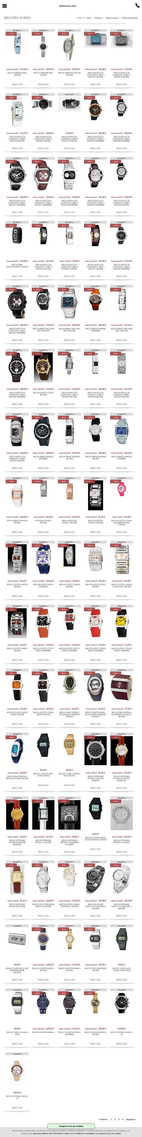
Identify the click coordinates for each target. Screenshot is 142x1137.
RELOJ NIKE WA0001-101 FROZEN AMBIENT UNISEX (69, 714)
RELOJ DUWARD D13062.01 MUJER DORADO (121, 778)
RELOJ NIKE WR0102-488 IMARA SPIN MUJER (17, 777)
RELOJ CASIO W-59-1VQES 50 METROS (121, 969)
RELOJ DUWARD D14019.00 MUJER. (17, 905)
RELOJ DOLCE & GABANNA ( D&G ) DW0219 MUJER (121, 203)
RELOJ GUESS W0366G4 (43, 1032)
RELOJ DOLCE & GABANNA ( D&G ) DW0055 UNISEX (69, 267)
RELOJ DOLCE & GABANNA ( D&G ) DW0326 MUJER (17, 139)
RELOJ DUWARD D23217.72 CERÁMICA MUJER (95, 906)
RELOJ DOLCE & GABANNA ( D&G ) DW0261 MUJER (43, 139)
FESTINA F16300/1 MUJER (43, 521)
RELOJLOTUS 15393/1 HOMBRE (43, 585)
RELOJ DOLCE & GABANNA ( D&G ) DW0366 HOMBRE (95, 203)
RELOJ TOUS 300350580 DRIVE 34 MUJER (43, 905)
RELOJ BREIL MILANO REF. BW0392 (69, 329)
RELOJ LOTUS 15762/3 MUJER (43, 393)
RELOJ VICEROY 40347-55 (122, 1033)
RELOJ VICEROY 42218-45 (17, 1097)
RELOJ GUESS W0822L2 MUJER (95, 1033)
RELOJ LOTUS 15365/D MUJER (17, 585)
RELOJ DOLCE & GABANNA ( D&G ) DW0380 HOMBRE (121, 139)
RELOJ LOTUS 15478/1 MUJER (95, 585)
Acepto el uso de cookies (71, 1126)
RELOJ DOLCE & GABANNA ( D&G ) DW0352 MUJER (95, 267)
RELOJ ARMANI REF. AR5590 (17, 74)
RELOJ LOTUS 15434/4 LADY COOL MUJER (121, 585)
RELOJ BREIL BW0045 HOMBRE (95, 329)
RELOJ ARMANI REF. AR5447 (43, 74)
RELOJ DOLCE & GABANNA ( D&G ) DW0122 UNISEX (69, 139)
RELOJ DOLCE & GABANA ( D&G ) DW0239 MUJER (96, 394)
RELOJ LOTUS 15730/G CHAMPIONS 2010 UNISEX (121, 522)
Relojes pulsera (112, 18)
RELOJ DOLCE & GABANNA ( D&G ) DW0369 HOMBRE (95, 139)
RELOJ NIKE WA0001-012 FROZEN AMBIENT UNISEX (95, 714)
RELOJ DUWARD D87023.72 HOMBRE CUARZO (69, 842)
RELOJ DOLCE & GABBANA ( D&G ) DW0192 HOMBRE (17, 394)
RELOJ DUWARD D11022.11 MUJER (43, 841)
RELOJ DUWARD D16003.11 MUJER (121, 841)
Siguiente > (131, 1119)
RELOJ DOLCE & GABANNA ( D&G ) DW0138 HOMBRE (69, 203)
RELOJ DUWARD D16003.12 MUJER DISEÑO (95, 778)
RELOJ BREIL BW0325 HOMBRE (43, 457)
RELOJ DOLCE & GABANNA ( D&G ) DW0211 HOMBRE (17, 203)
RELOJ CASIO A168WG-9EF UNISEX (69, 774)
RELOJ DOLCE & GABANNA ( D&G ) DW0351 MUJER (43, 267)
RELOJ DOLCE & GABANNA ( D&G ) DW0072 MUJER (121, 75)
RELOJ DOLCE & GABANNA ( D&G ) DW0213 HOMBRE (43, 203)
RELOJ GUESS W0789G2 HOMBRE (69, 1033)
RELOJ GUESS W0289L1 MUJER (43, 969)
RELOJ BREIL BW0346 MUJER (69, 457)
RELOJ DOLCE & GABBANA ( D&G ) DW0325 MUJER (17, 458)
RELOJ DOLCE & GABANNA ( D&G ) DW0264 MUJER (69, 394)
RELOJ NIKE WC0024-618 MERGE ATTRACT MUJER (121, 714)
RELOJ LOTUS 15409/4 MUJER (69, 585)
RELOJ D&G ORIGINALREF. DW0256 (17, 266)
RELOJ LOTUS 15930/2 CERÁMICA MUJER (69, 905)
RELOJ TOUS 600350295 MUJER (95, 969)
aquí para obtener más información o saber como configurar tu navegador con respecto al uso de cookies (77, 1133)
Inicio (89, 18)
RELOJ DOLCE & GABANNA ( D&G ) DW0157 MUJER (95, 75)
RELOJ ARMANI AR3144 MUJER (69, 74)
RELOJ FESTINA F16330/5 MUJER (95, 521)
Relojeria (98, 18)
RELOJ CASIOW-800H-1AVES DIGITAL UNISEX (95, 838)
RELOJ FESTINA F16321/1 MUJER (69, 521)
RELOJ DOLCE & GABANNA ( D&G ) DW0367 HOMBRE (121, 267)
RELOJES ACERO (130, 18)
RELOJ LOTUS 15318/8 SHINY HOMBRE (95, 649)
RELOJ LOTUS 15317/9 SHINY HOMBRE (43, 649)
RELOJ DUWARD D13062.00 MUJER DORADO (17, 842)
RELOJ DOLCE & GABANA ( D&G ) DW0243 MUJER (122, 394)
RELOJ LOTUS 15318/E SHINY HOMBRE (121, 649)
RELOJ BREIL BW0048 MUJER (95, 457)
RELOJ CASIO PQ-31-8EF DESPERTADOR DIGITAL (17, 970)
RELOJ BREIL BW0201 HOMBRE (121, 457)
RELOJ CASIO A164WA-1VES (17, 1033)
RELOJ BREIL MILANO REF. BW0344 (121, 329)
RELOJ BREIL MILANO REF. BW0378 (43, 329)
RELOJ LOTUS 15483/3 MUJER (17, 649)
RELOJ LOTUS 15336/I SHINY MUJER (43, 713)
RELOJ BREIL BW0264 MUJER (17, 521)
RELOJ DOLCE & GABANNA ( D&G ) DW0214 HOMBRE (17, 330)
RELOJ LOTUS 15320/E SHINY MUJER (17, 713)
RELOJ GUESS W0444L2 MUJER (69, 969)
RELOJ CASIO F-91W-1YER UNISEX (43, 774)
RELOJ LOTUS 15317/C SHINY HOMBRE (69, 649)
